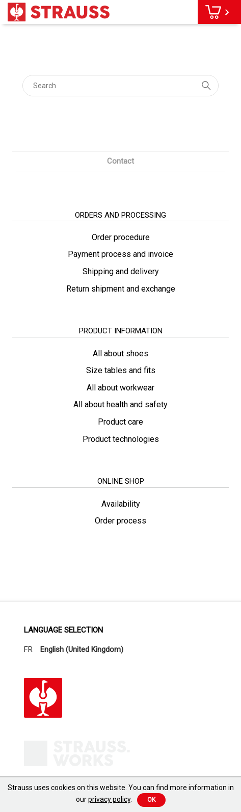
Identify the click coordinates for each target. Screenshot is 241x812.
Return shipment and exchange (120, 289)
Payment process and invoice (120, 254)
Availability (120, 504)
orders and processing (120, 215)
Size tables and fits (120, 370)
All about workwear (120, 387)
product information (121, 330)
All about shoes (120, 353)
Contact (120, 161)
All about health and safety (120, 404)
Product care (120, 422)
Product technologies (121, 439)
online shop (120, 481)
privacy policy (109, 799)
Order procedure (121, 237)
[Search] (121, 85)
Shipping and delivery (121, 271)
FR (28, 649)
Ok (151, 799)
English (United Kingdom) (81, 649)
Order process (120, 521)
